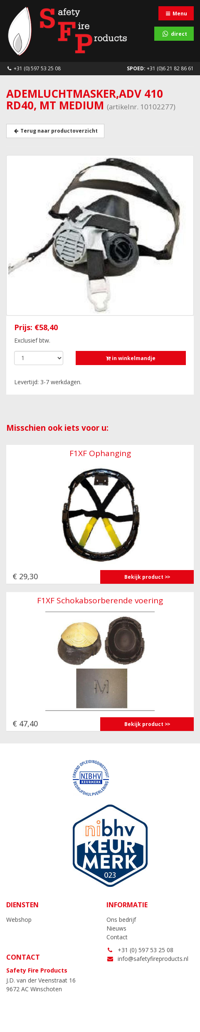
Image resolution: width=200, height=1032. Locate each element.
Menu (176, 13)
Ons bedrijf (121, 919)
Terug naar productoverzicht (55, 130)
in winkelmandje (131, 358)
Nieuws (116, 928)
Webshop (19, 919)
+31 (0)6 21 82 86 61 (160, 68)
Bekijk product (143, 576)
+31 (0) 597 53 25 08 (33, 68)
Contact (117, 937)
